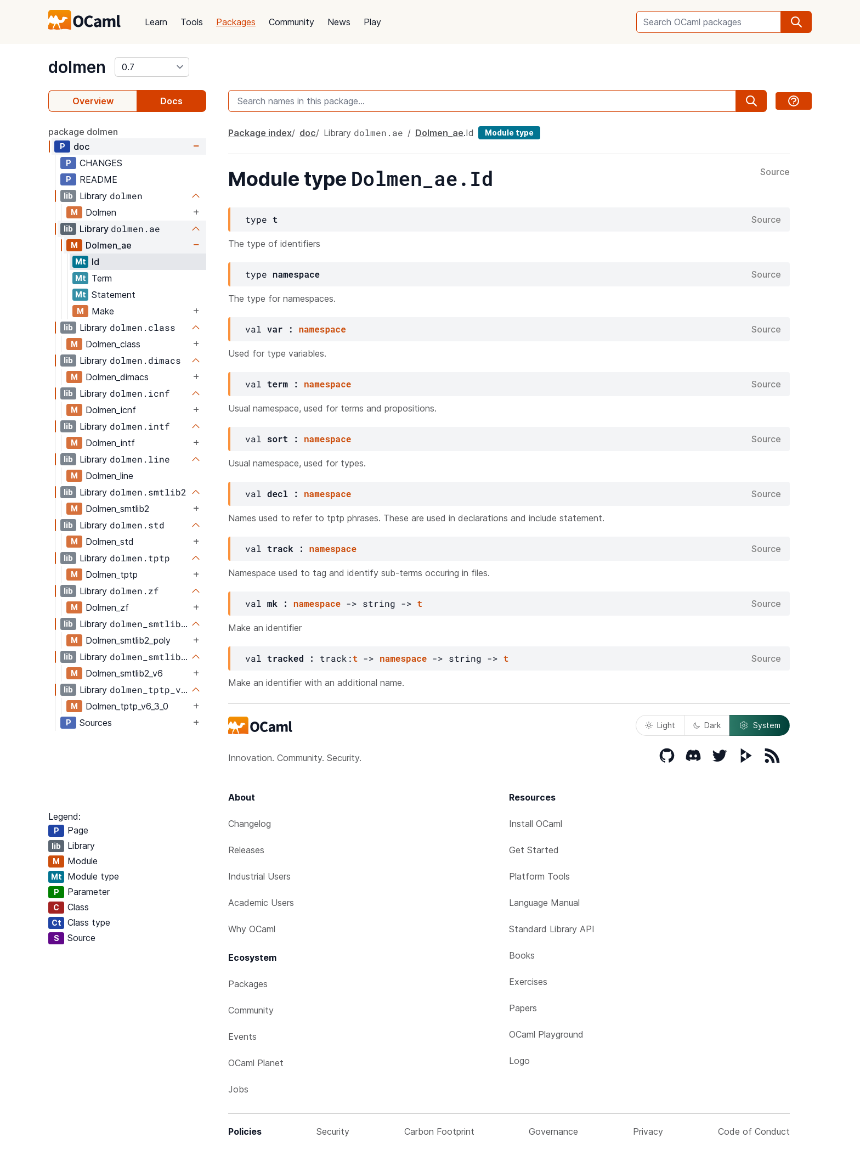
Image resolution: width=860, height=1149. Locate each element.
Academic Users (261, 902)
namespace (322, 329)
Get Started (534, 849)
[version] (152, 67)
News (338, 21)
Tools (191, 21)
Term (102, 278)
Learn (156, 21)
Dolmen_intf (110, 442)
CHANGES (101, 162)
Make (103, 311)
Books (522, 955)
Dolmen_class (113, 344)
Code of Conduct (754, 1131)
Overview (93, 100)
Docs (171, 100)
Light (660, 725)
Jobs (238, 1089)
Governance (553, 1131)
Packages (236, 21)
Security (332, 1131)
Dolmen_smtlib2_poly (128, 640)
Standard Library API (552, 928)
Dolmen (101, 212)
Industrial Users (259, 876)
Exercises (528, 981)
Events (242, 1036)
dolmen (77, 67)
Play (372, 21)
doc (81, 146)
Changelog (249, 823)
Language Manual (544, 902)
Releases (246, 849)
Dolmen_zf (107, 607)
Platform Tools (539, 876)
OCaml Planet (256, 1062)
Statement (113, 294)
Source (775, 172)
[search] (796, 22)
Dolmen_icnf (111, 409)
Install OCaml (535, 823)
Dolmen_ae (109, 245)
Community (291, 21)
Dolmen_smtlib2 (117, 508)
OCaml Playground (546, 1034)
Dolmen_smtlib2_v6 (124, 673)
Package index (260, 132)
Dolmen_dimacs (117, 376)
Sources (96, 722)
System (759, 725)
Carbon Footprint (439, 1131)
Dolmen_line (109, 475)
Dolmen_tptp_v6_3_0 (127, 706)
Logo (519, 1060)
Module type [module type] (509, 132)
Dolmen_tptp (112, 574)
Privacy (648, 1131)
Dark (707, 725)
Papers (523, 1007)
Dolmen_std (110, 541)
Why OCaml (251, 928)
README (98, 179)
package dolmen (83, 131)
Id (95, 261)
